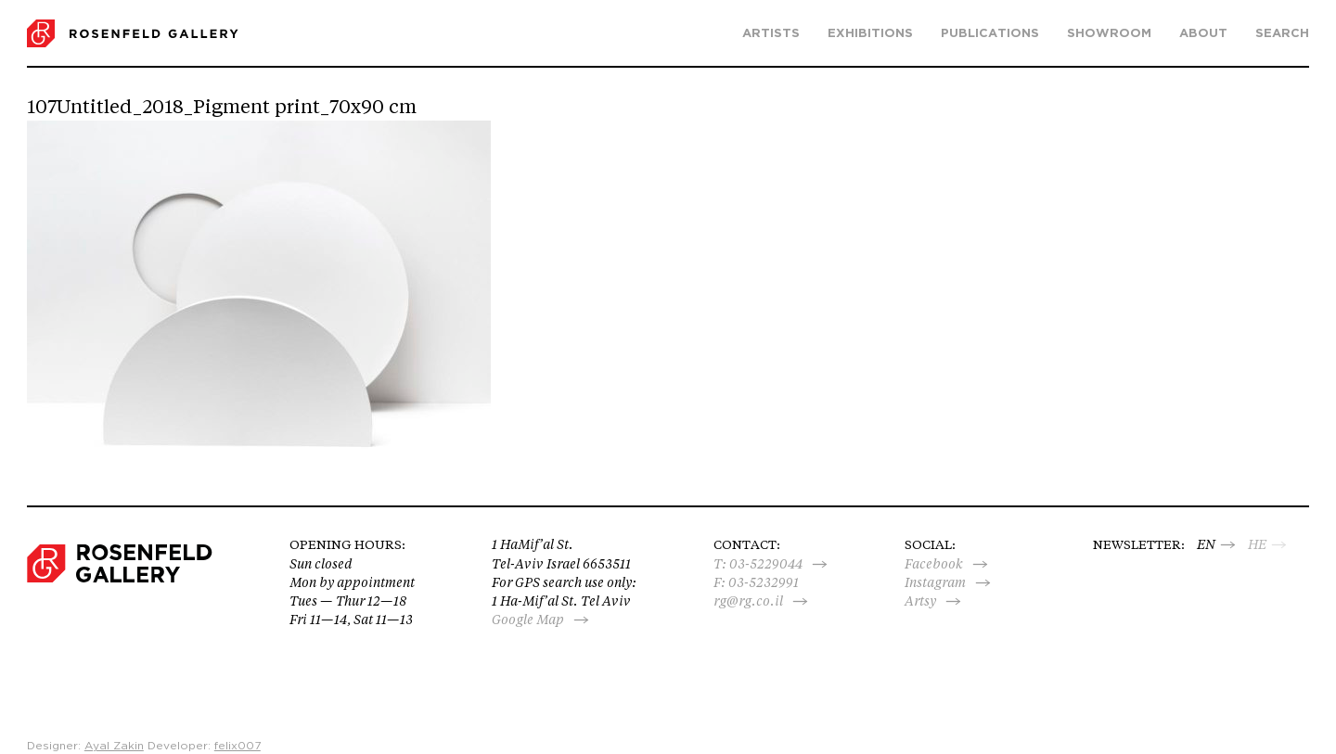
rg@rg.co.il (748, 601)
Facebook (934, 563)
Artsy (920, 601)
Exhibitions (870, 34)
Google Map (528, 619)
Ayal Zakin (114, 745)
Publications (990, 34)
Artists (771, 34)
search (1282, 34)
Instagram (935, 582)
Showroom (1109, 34)
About (1203, 34)
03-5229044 (766, 563)
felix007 (237, 745)
